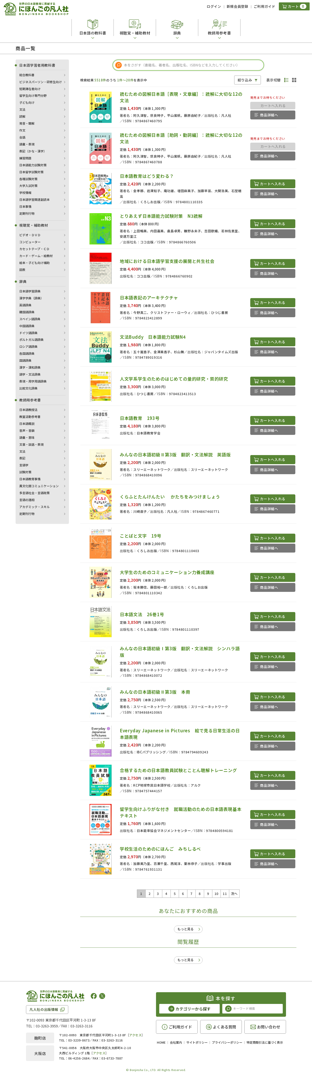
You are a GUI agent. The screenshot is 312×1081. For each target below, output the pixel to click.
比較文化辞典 (28, 388)
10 (216, 893)
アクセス (135, 1035)
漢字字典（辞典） (31, 298)
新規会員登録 (237, 6)
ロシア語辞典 (28, 346)
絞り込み (245, 80)
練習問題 (25, 158)
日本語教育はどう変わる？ (147, 176)
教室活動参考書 (30, 416)
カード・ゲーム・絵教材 (36, 256)
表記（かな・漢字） (33, 151)
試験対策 (25, 472)
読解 (22, 116)
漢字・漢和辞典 (30, 367)
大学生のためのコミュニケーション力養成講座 (167, 572)
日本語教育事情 (30, 479)
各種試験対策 (28, 179)
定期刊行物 (26, 213)
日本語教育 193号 (140, 418)
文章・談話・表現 (31, 444)
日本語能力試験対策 (33, 165)
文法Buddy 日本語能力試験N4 (153, 337)
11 (225, 893)
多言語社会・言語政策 (34, 493)
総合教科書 (26, 75)
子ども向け (26, 102)
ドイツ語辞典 (28, 333)
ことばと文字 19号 (140, 536)
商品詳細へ (269, 114)
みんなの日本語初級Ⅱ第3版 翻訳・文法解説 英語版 (177, 454)
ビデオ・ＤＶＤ (30, 235)
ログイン (214, 6)
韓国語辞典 (26, 312)
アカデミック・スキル (34, 507)
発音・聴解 (26, 123)
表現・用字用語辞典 (33, 381)
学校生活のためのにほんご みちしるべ (160, 849)
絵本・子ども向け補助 (34, 263)
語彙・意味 (26, 437)
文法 (22, 109)
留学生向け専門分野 (33, 95)
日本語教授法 (28, 410)
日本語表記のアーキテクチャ (149, 297)
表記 (22, 458)
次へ (234, 893)
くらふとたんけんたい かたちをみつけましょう (170, 496)
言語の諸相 (26, 500)
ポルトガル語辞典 (31, 339)
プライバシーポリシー (227, 1042)
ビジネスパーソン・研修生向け (40, 82)
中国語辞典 (26, 326)
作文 (22, 130)
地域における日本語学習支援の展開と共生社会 (167, 261)
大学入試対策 (28, 185)
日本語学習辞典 (30, 291)
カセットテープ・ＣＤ (34, 249)
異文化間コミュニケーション (39, 486)
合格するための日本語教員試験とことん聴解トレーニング (178, 770)
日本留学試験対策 (31, 172)
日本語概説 (26, 423)
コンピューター (30, 242)
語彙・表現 (26, 144)
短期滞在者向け (30, 89)
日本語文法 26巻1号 (142, 614)
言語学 (23, 465)
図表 (22, 269)
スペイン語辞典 (29, 319)
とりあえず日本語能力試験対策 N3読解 (161, 216)
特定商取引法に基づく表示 (265, 1042)
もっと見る (185, 929)
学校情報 (25, 192)
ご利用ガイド (264, 6)
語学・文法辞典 (30, 374)
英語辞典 (25, 305)
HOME (161, 1042)
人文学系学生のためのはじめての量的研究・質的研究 (174, 379)
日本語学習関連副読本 (34, 199)
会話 (22, 137)
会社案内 (176, 1042)
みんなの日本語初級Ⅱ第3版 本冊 (155, 692)
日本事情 (25, 206)
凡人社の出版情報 (43, 1009)
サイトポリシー (197, 1042)
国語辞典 (25, 360)
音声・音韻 (26, 430)
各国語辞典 (26, 353)
